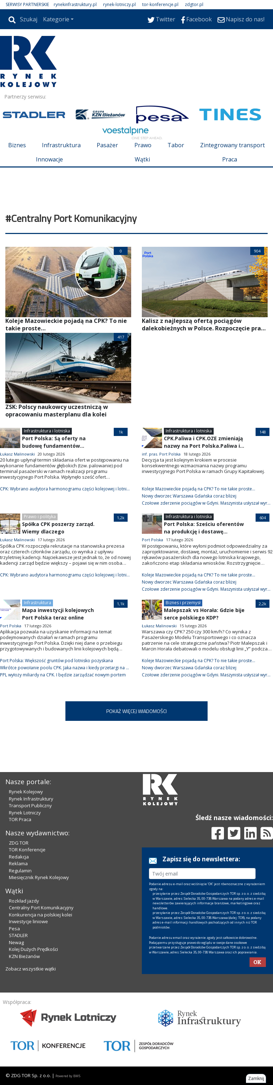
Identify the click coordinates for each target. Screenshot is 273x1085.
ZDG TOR (18, 843)
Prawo (142, 145)
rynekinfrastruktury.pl (75, 4)
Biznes (17, 145)
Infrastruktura (61, 145)
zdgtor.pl (194, 4)
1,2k (120, 517)
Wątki (142, 159)
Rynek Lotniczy (25, 812)
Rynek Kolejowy (26, 791)
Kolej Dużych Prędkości (33, 949)
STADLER (18, 935)
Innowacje (49, 159)
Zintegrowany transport (232, 145)
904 (257, 251)
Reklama (18, 863)
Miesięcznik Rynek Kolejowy (39, 877)
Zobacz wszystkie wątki (30, 969)
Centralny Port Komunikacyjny (41, 907)
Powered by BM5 (67, 1076)
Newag (16, 942)
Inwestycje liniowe (28, 921)
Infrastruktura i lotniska (47, 431)
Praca (229, 159)
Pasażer (107, 145)
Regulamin (20, 870)
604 (262, 517)
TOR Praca (20, 819)
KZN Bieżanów (24, 956)
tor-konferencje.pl (160, 4)
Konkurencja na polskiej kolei (40, 914)
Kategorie (56, 19)
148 (262, 432)
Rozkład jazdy (24, 901)
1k (121, 432)
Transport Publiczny (30, 805)
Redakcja (19, 856)
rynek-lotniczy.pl (119, 4)
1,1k (120, 603)
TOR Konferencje (27, 849)
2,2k (262, 603)
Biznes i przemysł (183, 603)
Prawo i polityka (40, 517)
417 (121, 337)
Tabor (175, 145)
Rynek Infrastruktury (31, 799)
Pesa (14, 928)
